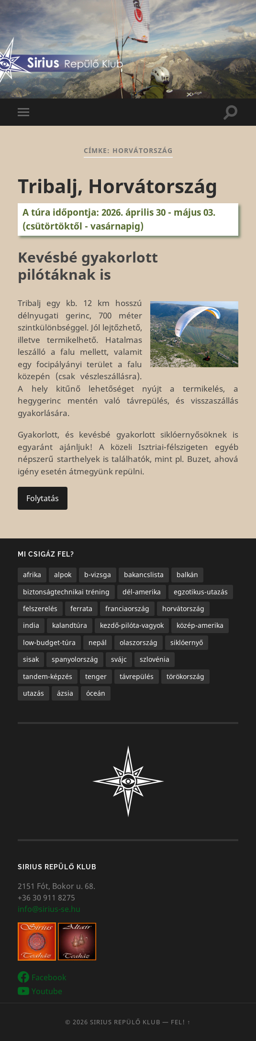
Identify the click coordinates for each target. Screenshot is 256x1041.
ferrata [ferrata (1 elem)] (81, 608)
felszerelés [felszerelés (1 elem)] (40, 608)
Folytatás (42, 498)
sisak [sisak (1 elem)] (31, 659)
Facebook (49, 977)
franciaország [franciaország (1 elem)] (127, 608)
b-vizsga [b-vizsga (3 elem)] (97, 574)
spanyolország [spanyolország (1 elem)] (75, 659)
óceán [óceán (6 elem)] (95, 693)
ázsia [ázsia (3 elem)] (65, 693)
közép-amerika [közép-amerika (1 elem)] (200, 625)
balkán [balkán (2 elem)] (187, 574)
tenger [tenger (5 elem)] (96, 676)
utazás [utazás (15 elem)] (33, 693)
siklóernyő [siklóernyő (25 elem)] (186, 642)
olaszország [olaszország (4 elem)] (138, 642)
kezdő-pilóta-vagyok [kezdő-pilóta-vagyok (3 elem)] (132, 625)
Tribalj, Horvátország (117, 186)
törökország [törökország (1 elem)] (185, 676)
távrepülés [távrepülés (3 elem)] (137, 676)
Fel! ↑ (181, 1022)
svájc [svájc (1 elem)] (119, 659)
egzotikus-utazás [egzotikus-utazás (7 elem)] (201, 591)
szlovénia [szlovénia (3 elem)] (154, 659)
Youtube (47, 991)
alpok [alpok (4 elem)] (62, 574)
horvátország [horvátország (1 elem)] (183, 608)
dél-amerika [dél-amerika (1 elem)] (141, 591)
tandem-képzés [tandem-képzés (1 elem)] (47, 676)
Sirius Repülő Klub (125, 1022)
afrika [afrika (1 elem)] (32, 574)
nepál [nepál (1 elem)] (98, 642)
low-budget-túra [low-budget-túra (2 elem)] (49, 642)
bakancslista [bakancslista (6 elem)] (144, 574)
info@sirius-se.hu (49, 909)
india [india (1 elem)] (31, 625)
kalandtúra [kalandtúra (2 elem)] (69, 625)
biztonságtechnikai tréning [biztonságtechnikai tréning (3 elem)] (66, 591)
